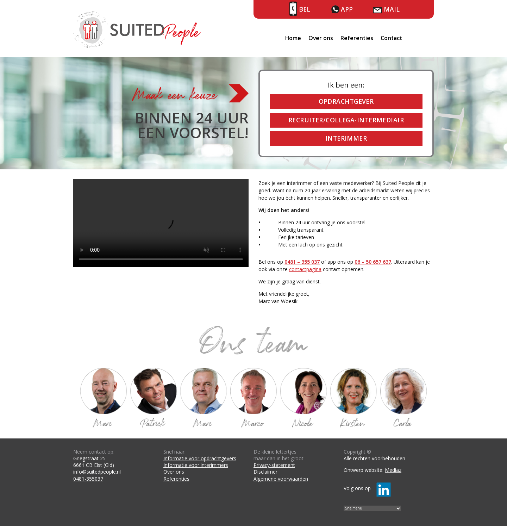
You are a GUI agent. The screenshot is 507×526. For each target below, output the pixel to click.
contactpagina (305, 269)
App (347, 9)
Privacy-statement (274, 465)
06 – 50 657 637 (373, 261)
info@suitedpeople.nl (97, 471)
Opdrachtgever (346, 101)
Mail (392, 9)
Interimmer (346, 138)
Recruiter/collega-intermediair (346, 120)
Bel (304, 9)
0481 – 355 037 (302, 261)
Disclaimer (265, 471)
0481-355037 (88, 478)
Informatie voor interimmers (195, 465)
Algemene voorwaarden (281, 478)
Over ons (320, 38)
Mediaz (393, 470)
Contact (391, 38)
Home (293, 38)
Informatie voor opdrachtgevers (199, 458)
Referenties (356, 38)
